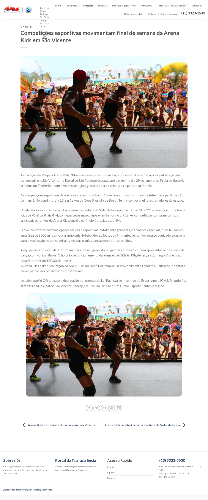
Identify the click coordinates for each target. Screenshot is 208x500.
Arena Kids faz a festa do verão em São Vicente (58, 425)
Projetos (146, 5)
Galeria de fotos (133, 14)
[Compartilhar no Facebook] (89, 408)
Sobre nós (72, 5)
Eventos (103, 5)
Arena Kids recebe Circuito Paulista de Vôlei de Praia (146, 425)
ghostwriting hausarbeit (28, 489)
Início (58, 5)
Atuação (197, 5)
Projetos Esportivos (124, 5)
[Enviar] (44, 38)
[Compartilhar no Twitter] (96, 408)
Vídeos (152, 14)
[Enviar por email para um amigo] (104, 408)
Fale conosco (169, 14)
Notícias (88, 5)
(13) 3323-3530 (172, 460)
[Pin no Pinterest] (111, 408)
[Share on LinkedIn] (119, 408)
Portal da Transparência (172, 5)
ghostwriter (9, 489)
